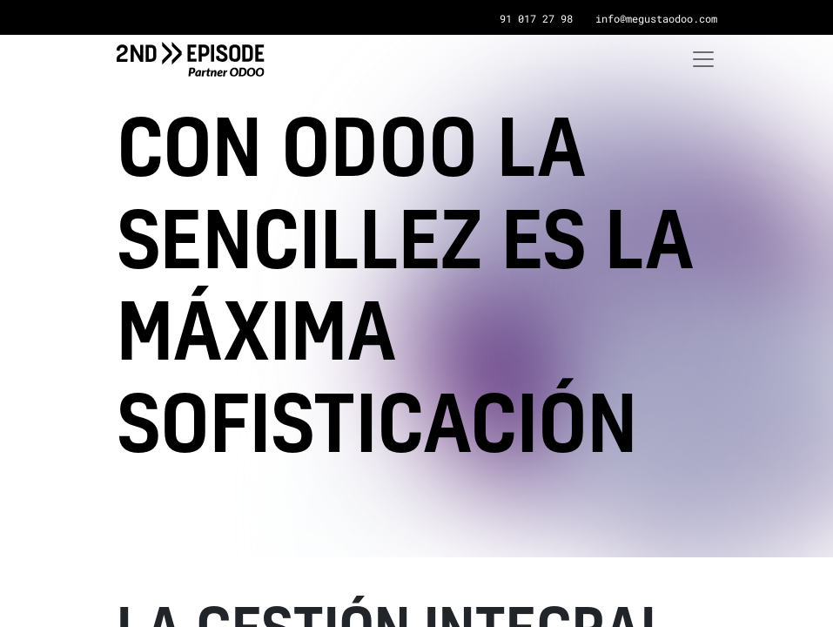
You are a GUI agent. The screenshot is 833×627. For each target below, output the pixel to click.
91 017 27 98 (536, 18)
